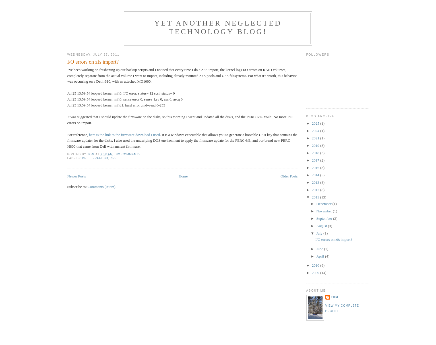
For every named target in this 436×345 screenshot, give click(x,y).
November (324, 211)
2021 (316, 138)
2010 (316, 265)
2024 (316, 131)
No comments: (129, 154)
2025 (316, 123)
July (319, 233)
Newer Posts (76, 176)
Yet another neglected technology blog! (218, 27)
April (320, 256)
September (324, 218)
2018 (316, 153)
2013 (316, 182)
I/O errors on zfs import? (93, 62)
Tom (334, 297)
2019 (316, 145)
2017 (316, 160)
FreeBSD (100, 158)
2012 (316, 190)
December (324, 204)
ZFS (113, 158)
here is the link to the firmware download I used (124, 135)
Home (183, 176)
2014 (316, 175)
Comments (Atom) (101, 187)
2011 (316, 197)
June (320, 249)
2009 (316, 273)
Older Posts (288, 176)
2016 (316, 168)
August (322, 226)
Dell (86, 158)
